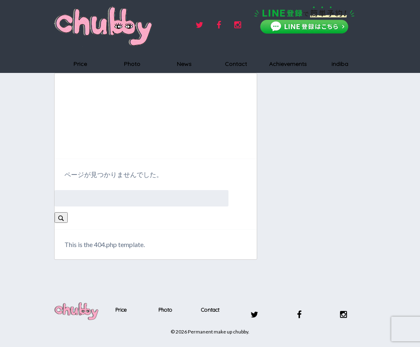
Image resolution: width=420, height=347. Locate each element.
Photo (132, 64)
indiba (339, 64)
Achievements (288, 64)
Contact (236, 64)
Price (80, 64)
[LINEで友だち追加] (304, 20)
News (184, 64)
